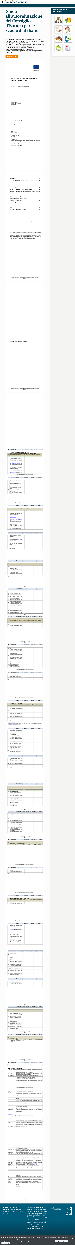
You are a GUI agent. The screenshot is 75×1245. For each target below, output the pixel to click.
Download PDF (12, 56)
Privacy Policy (5, 1243)
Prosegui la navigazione (61, 1241)
